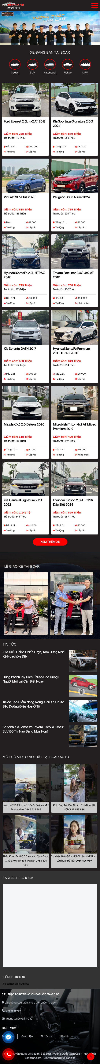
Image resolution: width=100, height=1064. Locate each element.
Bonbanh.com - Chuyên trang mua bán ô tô (50, 1058)
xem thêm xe (50, 542)
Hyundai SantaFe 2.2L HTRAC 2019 (24, 275)
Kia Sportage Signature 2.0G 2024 (73, 123)
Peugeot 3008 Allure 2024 (71, 197)
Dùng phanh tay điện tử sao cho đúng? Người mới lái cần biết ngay (31, 679)
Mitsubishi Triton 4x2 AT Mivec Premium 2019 (74, 426)
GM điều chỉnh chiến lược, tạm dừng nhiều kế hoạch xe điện (34, 654)
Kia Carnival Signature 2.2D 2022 (23, 502)
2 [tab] (50, 42)
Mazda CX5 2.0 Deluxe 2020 (24, 424)
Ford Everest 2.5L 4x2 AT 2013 (24, 121)
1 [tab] (44, 42)
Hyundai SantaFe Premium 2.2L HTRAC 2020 (71, 351)
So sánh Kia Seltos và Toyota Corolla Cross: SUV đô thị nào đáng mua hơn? (33, 729)
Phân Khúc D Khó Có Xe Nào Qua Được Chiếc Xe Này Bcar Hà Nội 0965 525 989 (26, 861)
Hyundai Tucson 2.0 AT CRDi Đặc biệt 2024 (73, 502)
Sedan (15, 72)
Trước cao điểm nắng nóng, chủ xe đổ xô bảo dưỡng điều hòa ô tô (33, 704)
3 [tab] (56, 42)
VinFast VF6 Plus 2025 (19, 197)
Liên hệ (64, 1036)
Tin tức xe (46, 1036)
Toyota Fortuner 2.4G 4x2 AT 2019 (73, 275)
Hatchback (49, 72)
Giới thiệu (27, 1036)
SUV (32, 72)
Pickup (68, 72)
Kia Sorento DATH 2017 (20, 349)
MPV (85, 72)
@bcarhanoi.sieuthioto (16, 983)
